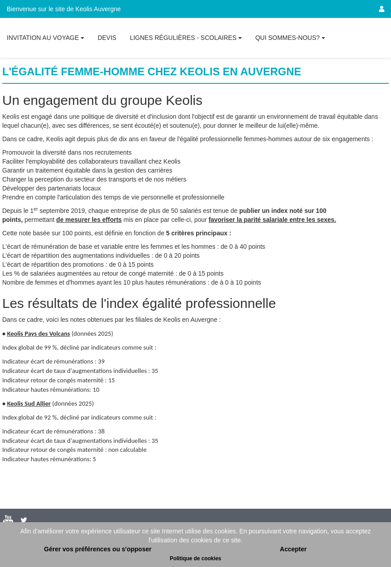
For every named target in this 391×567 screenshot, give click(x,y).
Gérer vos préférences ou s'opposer (97, 549)
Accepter (293, 549)
